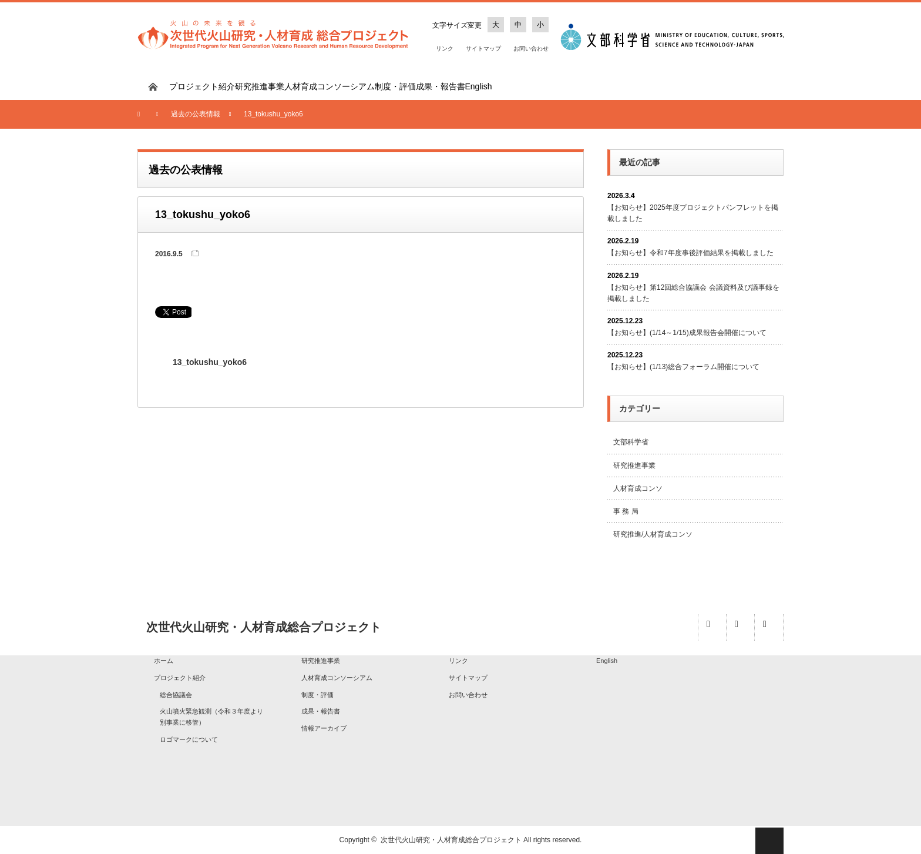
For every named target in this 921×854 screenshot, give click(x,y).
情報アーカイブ (324, 728)
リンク (444, 48)
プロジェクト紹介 (202, 86)
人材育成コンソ (638, 488)
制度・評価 (395, 86)
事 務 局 (625, 511)
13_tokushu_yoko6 (210, 362)
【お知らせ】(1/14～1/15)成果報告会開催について (687, 333)
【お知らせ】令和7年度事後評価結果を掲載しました (690, 253)
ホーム (163, 660)
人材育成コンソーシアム (329, 86)
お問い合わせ (531, 48)
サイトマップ (483, 48)
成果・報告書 (440, 86)
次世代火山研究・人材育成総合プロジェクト (451, 840)
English (478, 86)
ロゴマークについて (189, 739)
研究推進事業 (259, 86)
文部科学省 (630, 442)
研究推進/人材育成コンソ (653, 534)
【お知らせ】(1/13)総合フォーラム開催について (683, 367)
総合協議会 (176, 694)
